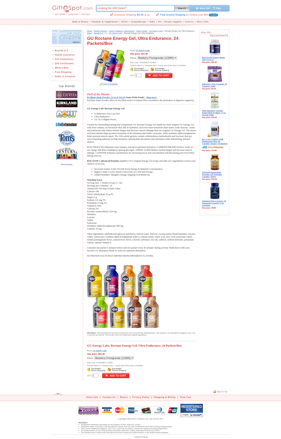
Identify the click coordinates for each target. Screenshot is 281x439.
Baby (152, 21)
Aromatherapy (139, 21)
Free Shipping (63, 72)
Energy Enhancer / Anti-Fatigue (121, 31)
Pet (160, 21)
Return (124, 397)
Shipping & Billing (164, 397)
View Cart (185, 397)
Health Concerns (65, 55)
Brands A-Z (61, 50)
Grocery (189, 21)
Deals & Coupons (65, 76)
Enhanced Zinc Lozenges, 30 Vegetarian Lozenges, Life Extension (214, 203)
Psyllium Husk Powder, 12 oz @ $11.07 (106, 97)
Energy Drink (141, 31)
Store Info (92, 397)
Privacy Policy (140, 397)
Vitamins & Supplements (104, 21)
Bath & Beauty (80, 21)
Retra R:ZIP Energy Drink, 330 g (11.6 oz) (213, 58)
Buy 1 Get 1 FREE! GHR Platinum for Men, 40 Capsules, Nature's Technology (215, 141)
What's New (62, 68)
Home (89, 31)
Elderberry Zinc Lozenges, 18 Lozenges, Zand (214, 85)
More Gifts (203, 21)
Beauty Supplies (173, 21)
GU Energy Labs (156, 31)
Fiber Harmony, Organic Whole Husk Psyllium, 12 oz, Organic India (214, 112)
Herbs (124, 21)
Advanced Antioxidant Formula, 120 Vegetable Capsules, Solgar (212, 174)
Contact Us (109, 397)
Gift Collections (64, 59)
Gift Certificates (64, 63)
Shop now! (151, 97)
